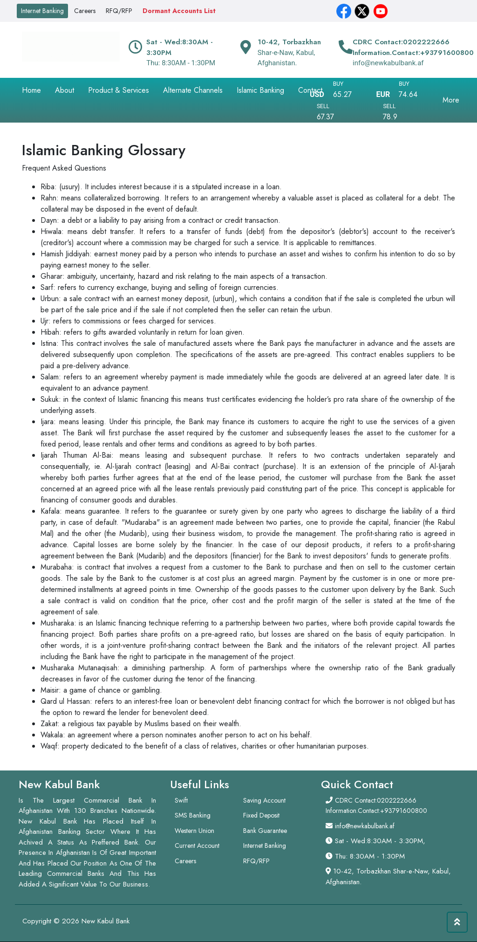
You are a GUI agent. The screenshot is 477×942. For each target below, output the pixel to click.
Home (31, 90)
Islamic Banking (260, 90)
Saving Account (264, 800)
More (451, 100)
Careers (84, 10)
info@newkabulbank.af (365, 826)
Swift (181, 800)
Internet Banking (42, 10)
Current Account (197, 845)
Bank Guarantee (265, 830)
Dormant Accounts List (179, 10)
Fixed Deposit (261, 815)
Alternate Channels (193, 90)
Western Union (194, 830)
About (64, 90)
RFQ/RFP (119, 10)
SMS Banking (193, 815)
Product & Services (118, 90)
